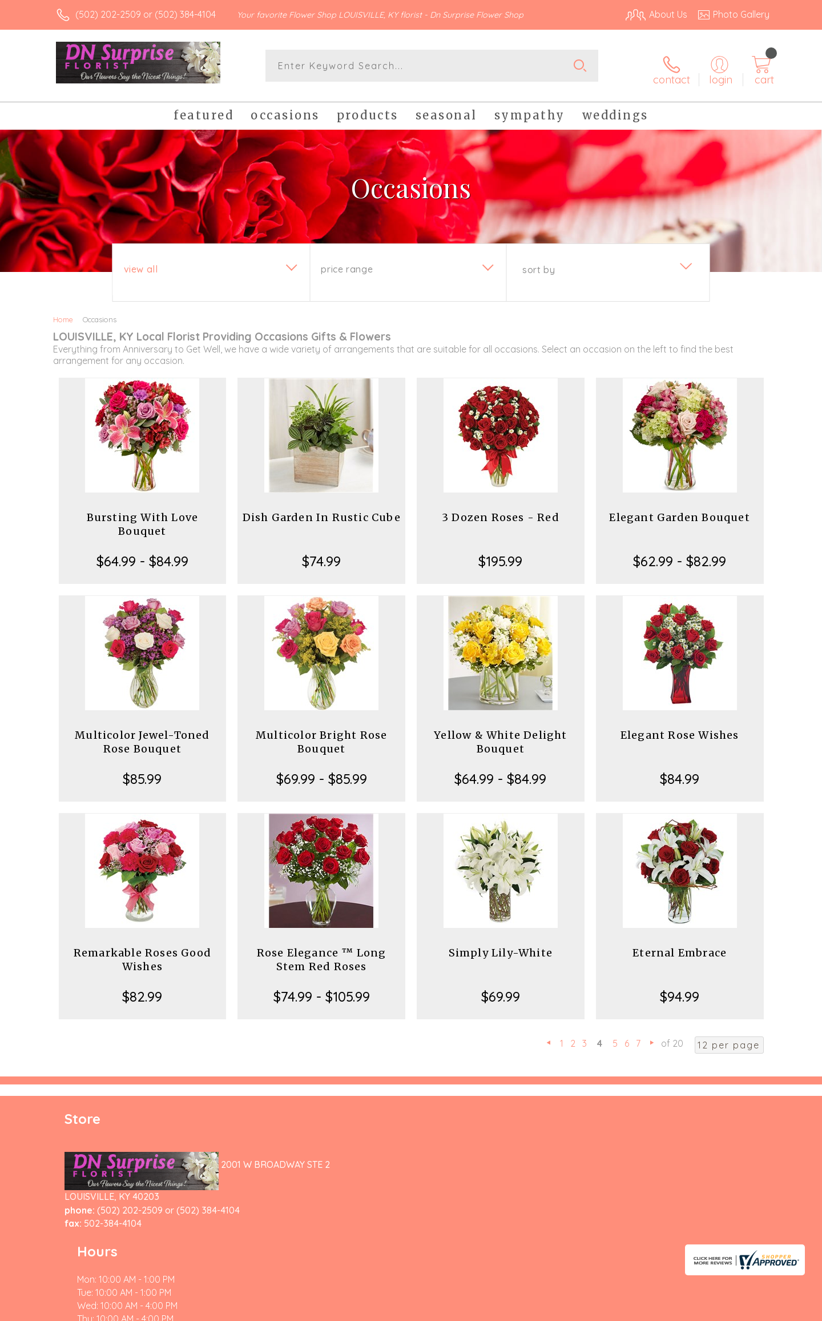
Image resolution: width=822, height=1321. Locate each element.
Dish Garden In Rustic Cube (322, 511)
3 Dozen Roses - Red (500, 511)
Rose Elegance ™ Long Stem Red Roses (321, 953)
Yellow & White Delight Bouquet (500, 735)
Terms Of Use (519, 1309)
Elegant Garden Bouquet (679, 511)
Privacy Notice (586, 1309)
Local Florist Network (668, 1309)
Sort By (538, 263)
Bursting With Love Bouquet (143, 518)
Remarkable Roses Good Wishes (142, 953)
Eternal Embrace (679, 946)
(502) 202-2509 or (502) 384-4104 (145, 14)
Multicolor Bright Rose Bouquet (321, 735)
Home (63, 313)
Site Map (739, 1309)
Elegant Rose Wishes (679, 728)
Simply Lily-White (501, 946)
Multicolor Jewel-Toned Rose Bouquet (142, 735)
